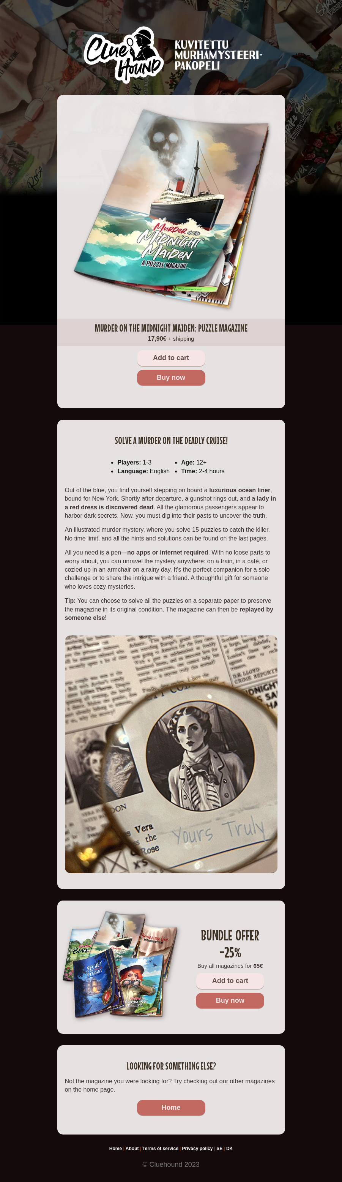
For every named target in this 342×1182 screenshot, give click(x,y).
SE (219, 1148)
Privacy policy (197, 1148)
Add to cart (171, 358)
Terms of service (160, 1148)
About (132, 1148)
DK (229, 1148)
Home (170, 1107)
